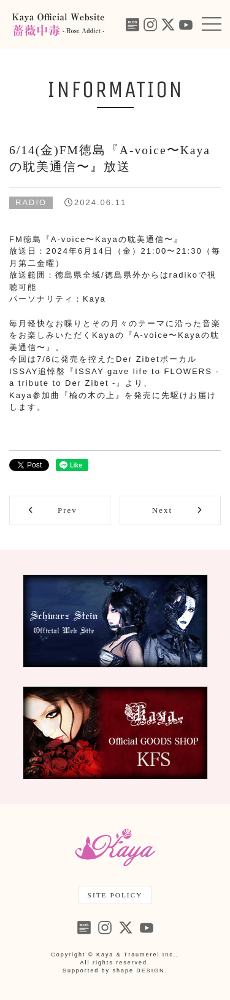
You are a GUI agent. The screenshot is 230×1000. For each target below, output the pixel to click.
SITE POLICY (115, 895)
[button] (211, 24)
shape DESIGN (139, 970)
